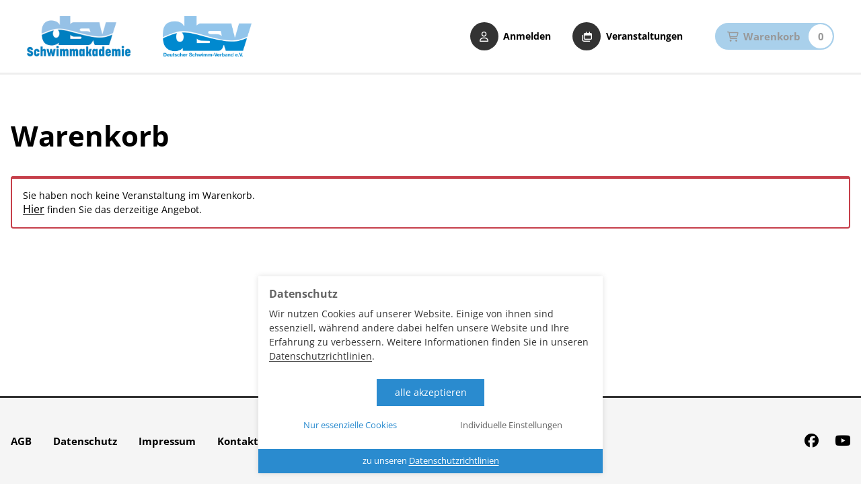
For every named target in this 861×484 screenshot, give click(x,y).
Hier (33, 209)
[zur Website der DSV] (207, 36)
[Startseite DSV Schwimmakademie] (78, 36)
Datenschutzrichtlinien (320, 356)
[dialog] (430, 374)
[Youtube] (842, 441)
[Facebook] (811, 441)
